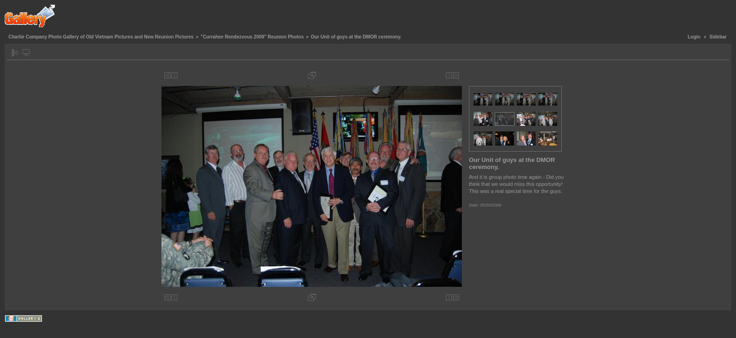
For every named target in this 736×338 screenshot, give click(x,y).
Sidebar (718, 36)
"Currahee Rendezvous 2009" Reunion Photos (252, 36)
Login (694, 36)
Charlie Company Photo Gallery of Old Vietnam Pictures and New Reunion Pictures (100, 36)
